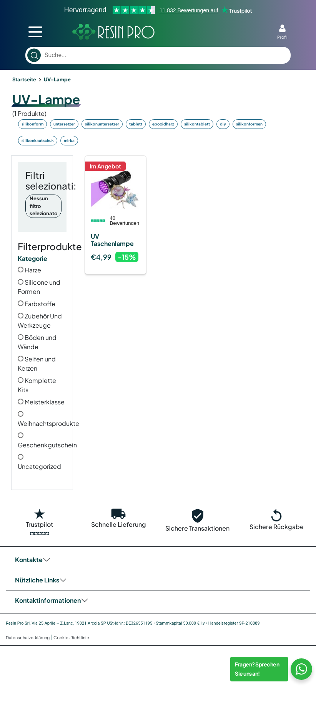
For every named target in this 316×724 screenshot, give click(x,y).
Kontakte (29, 560)
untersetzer (64, 124)
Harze (29, 270)
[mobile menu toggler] (35, 32)
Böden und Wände (37, 342)
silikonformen (249, 124)
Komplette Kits (37, 385)
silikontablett (197, 124)
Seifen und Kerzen (37, 363)
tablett (135, 124)
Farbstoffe (36, 304)
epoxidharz (163, 124)
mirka (69, 140)
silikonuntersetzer (102, 124)
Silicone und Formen (39, 286)
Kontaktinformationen (48, 600)
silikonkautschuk (38, 140)
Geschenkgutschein (47, 440)
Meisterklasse (41, 402)
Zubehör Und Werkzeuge (40, 320)
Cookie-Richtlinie (71, 637)
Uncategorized (39, 462)
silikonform (32, 124)
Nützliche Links (37, 580)
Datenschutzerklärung (28, 637)
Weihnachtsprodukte (48, 419)
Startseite (24, 79)
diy (223, 124)
